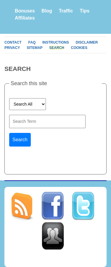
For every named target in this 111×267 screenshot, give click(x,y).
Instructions (55, 42)
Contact (13, 42)
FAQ (32, 42)
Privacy (12, 48)
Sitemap (34, 48)
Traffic (66, 10)
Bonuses (25, 10)
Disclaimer (87, 42)
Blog (46, 10)
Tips (84, 10)
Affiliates (25, 17)
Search (56, 48)
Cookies (79, 48)
